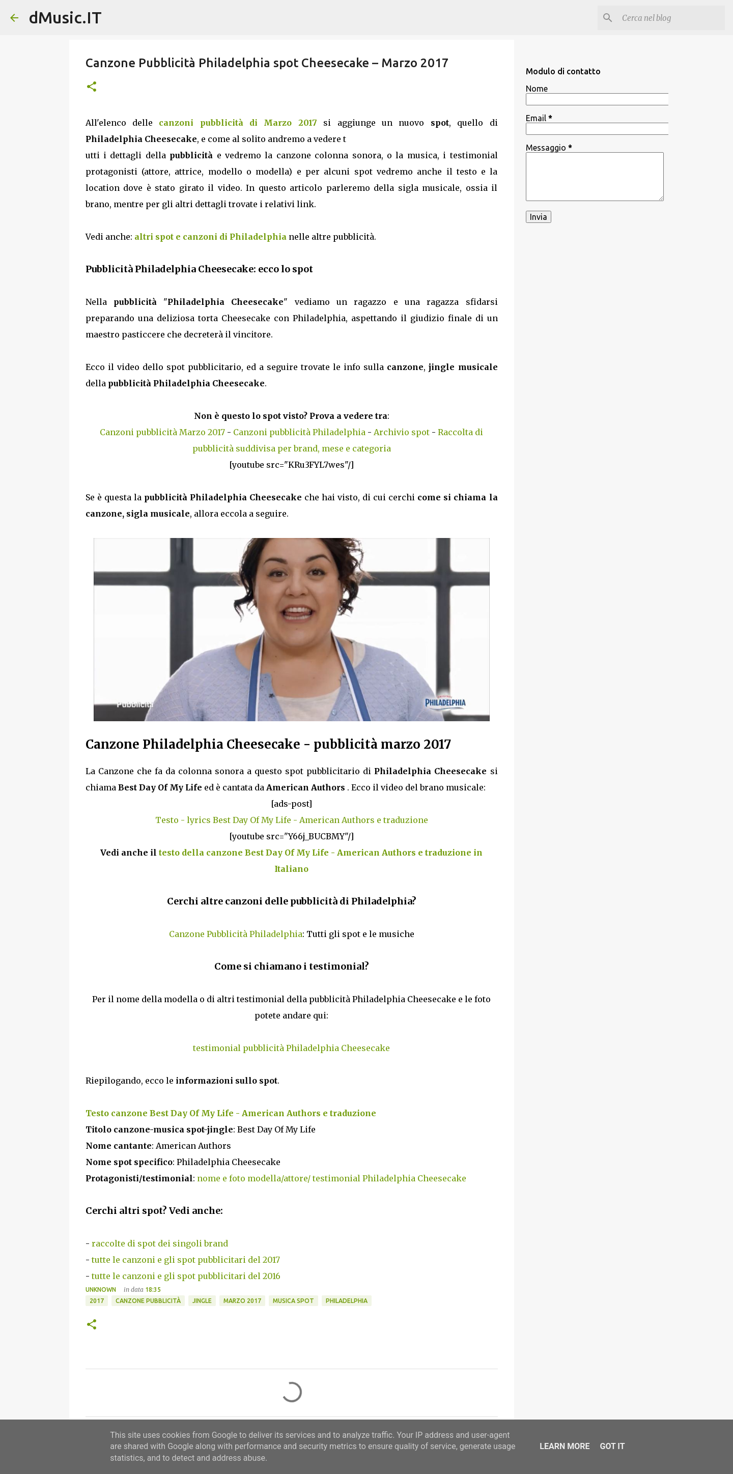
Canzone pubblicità (148, 1300)
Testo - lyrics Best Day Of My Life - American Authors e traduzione (291, 820)
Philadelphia (347, 1300)
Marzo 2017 (242, 1300)
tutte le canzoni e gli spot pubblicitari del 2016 (186, 1276)
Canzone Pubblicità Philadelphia (235, 934)
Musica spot (293, 1300)
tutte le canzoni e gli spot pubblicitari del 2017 (186, 1260)
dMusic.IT (65, 17)
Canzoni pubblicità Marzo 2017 (162, 432)
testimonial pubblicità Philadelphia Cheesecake (291, 1048)
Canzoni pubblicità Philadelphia (299, 432)
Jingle (202, 1300)
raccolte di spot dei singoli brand (160, 1243)
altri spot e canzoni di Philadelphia (210, 237)
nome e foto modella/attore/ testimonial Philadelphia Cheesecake (331, 1178)
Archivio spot (402, 432)
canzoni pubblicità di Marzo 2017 (238, 123)
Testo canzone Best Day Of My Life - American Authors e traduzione (231, 1113)
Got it (612, 1446)
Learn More (564, 1446)
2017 (97, 1300)
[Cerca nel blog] (671, 18)
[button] (92, 87)
